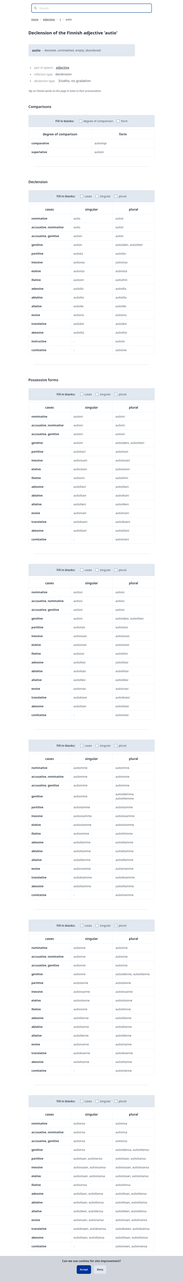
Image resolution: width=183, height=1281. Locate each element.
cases (88, 196)
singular (105, 196)
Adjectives (49, 19)
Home (35, 19)
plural (122, 196)
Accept (84, 1269)
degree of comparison (98, 121)
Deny (100, 1269)
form (124, 121)
